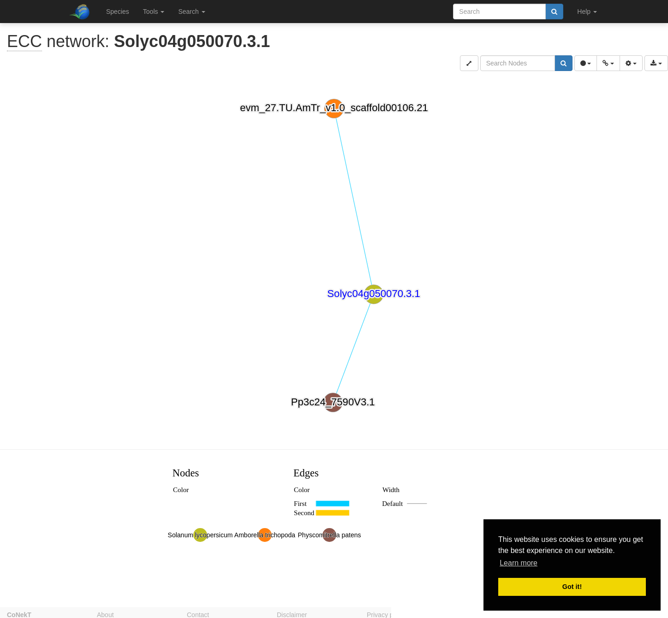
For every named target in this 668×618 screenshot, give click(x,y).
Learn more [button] (518, 563)
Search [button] (191, 11)
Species (117, 11)
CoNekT (19, 614)
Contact (198, 614)
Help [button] (587, 11)
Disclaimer (292, 614)
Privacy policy (386, 614)
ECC (24, 41)
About (105, 614)
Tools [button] (154, 11)
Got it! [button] (572, 586)
